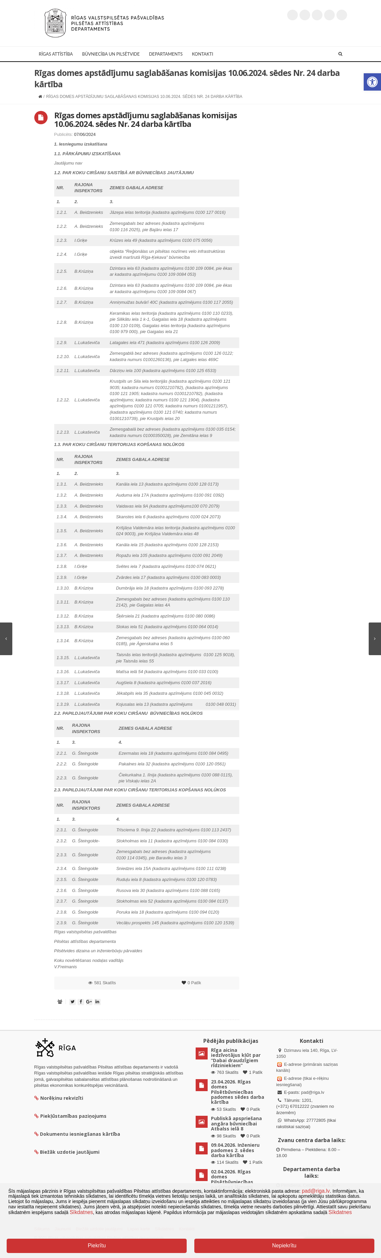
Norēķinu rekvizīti (58, 1098)
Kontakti (202, 54)
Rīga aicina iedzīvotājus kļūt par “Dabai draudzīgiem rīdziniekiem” (236, 1057)
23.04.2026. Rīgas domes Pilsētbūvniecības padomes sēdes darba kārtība (237, 1091)
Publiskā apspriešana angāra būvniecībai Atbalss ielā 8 (236, 1123)
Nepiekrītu (284, 1245)
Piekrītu (97, 1245)
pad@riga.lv (312, 1092)
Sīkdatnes (81, 1212)
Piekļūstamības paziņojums (70, 1116)
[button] (372, 82)
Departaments (166, 54)
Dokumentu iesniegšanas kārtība (80, 1134)
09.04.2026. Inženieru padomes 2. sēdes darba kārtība (235, 1150)
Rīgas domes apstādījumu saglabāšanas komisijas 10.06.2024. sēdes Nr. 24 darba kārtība (145, 119)
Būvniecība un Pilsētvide (111, 54)
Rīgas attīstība (56, 54)
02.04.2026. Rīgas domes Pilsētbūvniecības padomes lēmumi (232, 1179)
